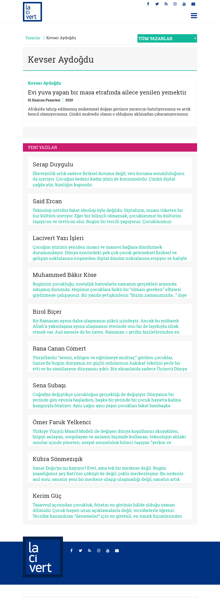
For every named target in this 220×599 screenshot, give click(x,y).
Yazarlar (33, 37)
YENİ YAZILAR (42, 147)
